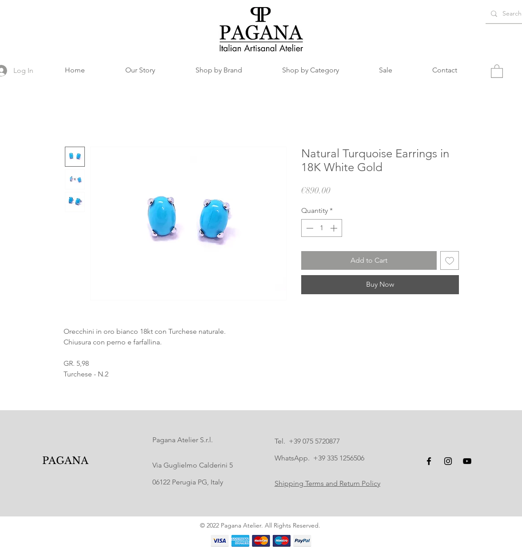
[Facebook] (429, 461)
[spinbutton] (321, 228)
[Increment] (334, 228)
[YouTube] (467, 461)
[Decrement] (309, 228)
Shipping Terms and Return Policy (327, 483)
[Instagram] (448, 461)
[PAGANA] (65, 461)
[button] (218, 70)
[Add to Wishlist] (449, 260)
